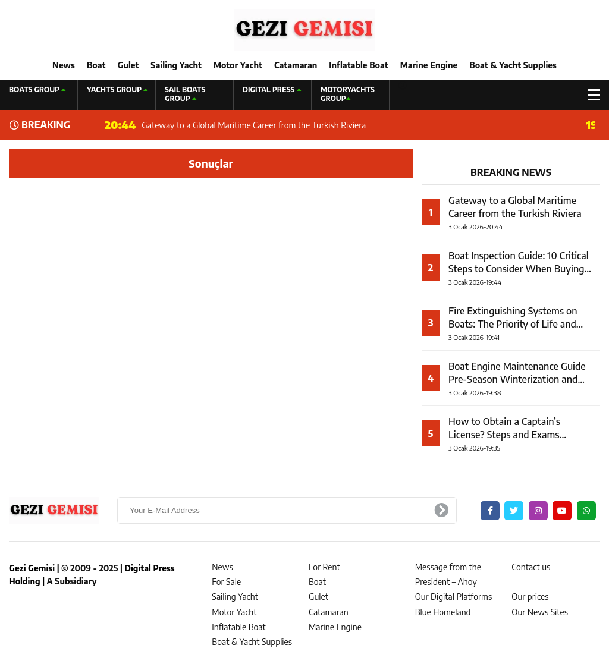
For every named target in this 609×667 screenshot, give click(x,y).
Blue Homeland (443, 612)
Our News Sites (539, 612)
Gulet (128, 65)
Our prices (529, 597)
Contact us (530, 567)
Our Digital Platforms (453, 597)
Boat (96, 65)
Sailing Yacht (176, 65)
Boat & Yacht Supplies (513, 65)
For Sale (226, 582)
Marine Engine (429, 65)
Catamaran (295, 65)
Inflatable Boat (358, 65)
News (63, 65)
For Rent (324, 567)
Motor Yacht (238, 65)
